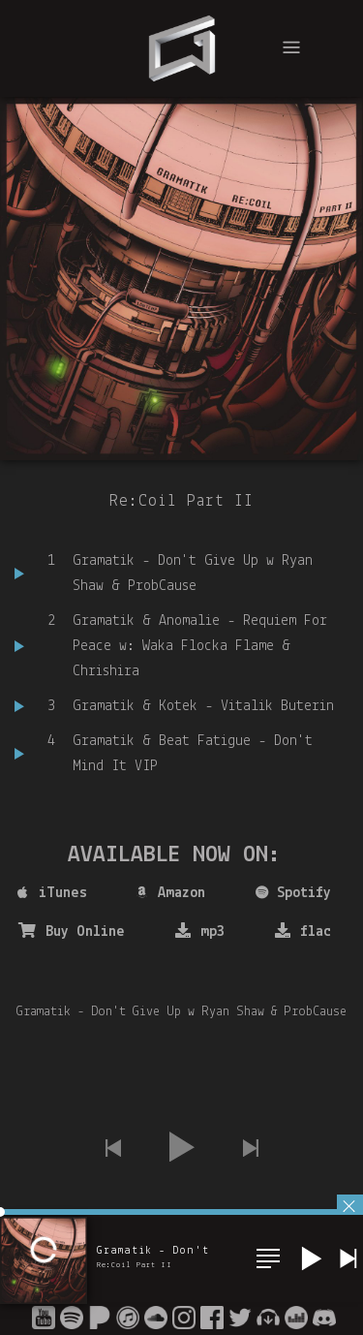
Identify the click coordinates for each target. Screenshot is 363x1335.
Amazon (170, 893)
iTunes (52, 893)
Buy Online (71, 931)
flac (303, 931)
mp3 (200, 931)
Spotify (293, 893)
